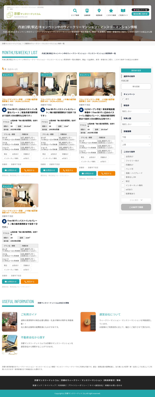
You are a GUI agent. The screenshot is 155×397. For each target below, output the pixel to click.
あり (127, 99)
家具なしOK (131, 177)
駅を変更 (136, 86)
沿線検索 (87, 15)
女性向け (129, 156)
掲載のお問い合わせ (113, 385)
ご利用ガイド (123, 15)
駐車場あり (130, 193)
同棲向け (129, 164)
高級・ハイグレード (134, 173)
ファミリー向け (132, 160)
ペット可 (129, 169)
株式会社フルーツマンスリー (20, 175)
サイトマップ (50, 385)
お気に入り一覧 (141, 10)
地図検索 (99, 15)
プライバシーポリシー (77, 385)
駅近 (128, 181)
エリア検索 (75, 15)
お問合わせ (12, 170)
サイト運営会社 (96, 385)
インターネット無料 (134, 185)
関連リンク (37, 385)
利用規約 (62, 385)
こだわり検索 (111, 15)
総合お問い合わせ (140, 14)
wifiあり (129, 189)
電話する (30, 170)
